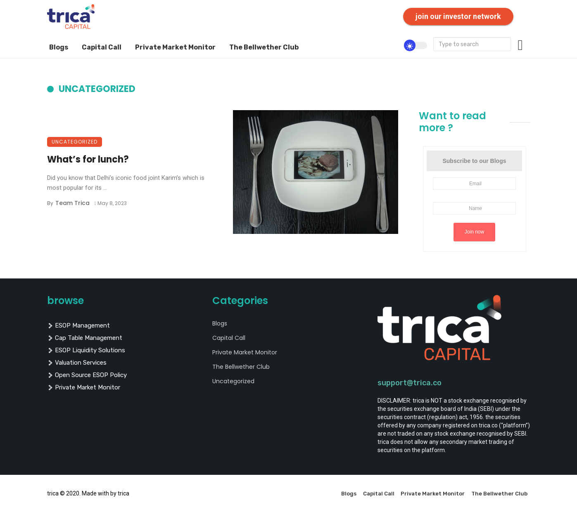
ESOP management (78, 325)
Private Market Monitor (175, 47)
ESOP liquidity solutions (86, 350)
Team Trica (72, 203)
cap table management (84, 338)
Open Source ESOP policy (87, 375)
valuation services (77, 362)
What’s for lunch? (88, 159)
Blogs (58, 47)
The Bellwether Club (264, 47)
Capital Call (101, 47)
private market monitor (83, 387)
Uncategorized (74, 141)
